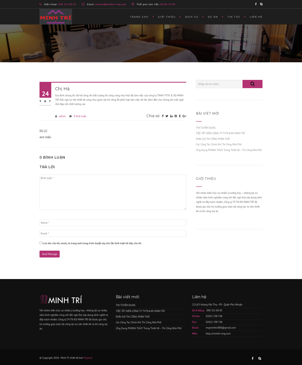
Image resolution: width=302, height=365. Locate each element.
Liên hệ (256, 16)
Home (220, 44)
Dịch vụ (192, 16)
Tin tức (233, 16)
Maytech (88, 358)
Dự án (213, 16)
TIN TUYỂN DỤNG (206, 127)
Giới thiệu (167, 16)
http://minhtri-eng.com (218, 333)
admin (62, 116)
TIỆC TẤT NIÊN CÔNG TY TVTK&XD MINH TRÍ (220, 133)
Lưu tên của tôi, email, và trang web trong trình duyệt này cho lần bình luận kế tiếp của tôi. (92, 243)
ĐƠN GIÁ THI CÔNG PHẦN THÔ (213, 139)
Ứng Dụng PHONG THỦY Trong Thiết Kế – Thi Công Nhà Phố (229, 150)
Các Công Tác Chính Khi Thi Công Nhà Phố (219, 144)
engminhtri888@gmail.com (221, 327)
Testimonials (238, 44)
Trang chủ (139, 16)
